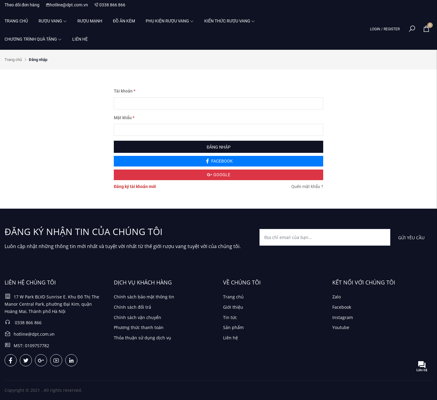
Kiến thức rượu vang (229, 20)
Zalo (336, 297)
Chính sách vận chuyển (137, 317)
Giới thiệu (233, 307)
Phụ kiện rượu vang (170, 20)
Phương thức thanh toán (139, 327)
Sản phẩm (233, 327)
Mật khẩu (124, 117)
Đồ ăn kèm (124, 20)
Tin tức (230, 317)
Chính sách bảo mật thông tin (144, 297)
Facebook (341, 307)
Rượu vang (53, 20)
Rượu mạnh (89, 20)
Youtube (340, 327)
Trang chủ (16, 20)
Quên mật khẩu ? (307, 186)
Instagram (342, 317)
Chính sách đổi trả (132, 307)
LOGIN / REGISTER (385, 29)
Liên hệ (80, 39)
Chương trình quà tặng (33, 39)
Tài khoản (124, 91)
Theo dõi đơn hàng (22, 4)
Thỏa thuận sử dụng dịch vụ (142, 338)
